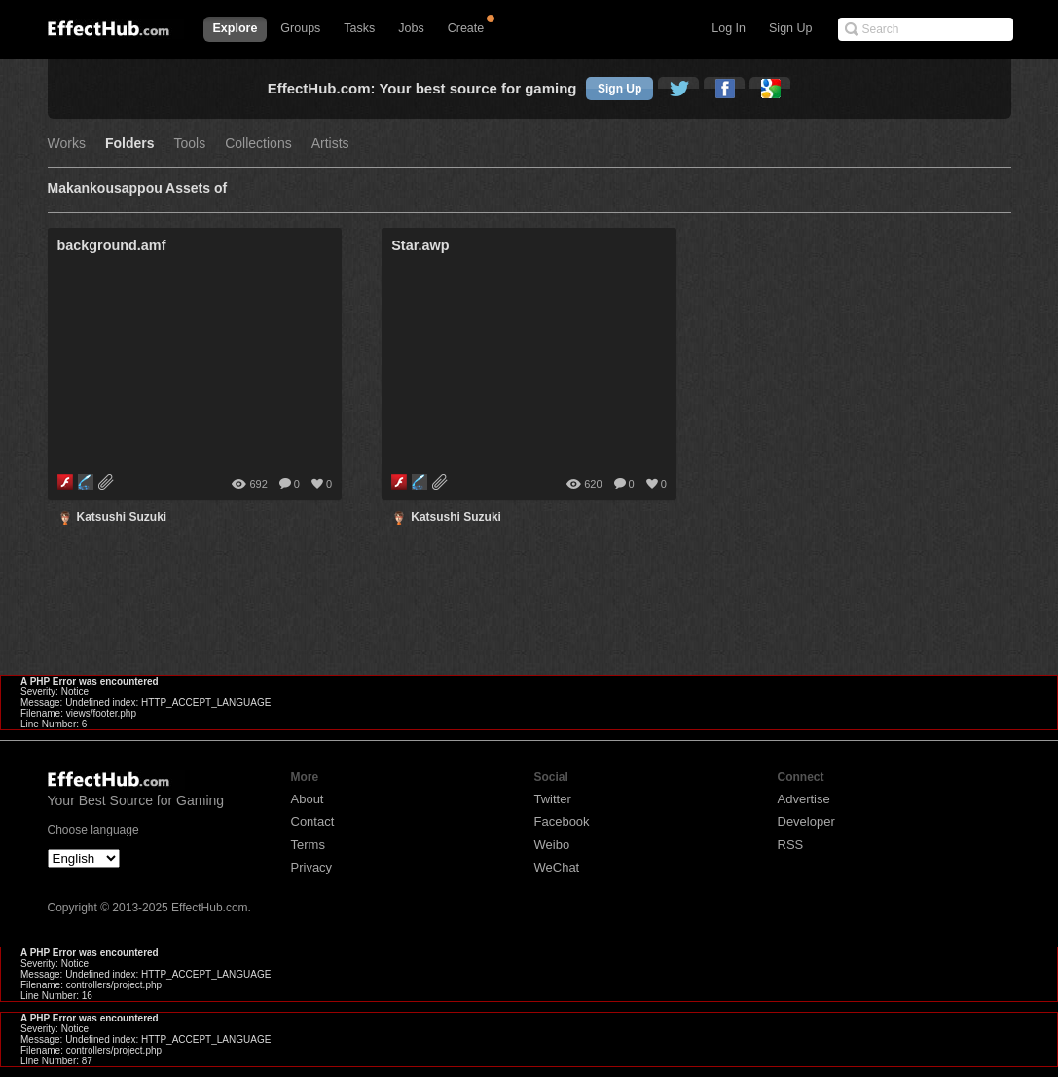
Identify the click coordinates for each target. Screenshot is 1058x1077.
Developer (806, 821)
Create (466, 28)
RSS (791, 844)
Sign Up (790, 28)
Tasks (359, 28)
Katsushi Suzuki (122, 517)
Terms (308, 844)
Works (67, 143)
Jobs (410, 28)
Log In (728, 28)
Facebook (562, 821)
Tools (190, 143)
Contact (313, 821)
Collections (258, 143)
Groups (300, 28)
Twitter (552, 799)
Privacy (312, 867)
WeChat (557, 867)
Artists (330, 143)
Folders (130, 143)
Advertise (804, 799)
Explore (235, 28)
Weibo (552, 844)
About (307, 799)
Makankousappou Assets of (138, 188)
